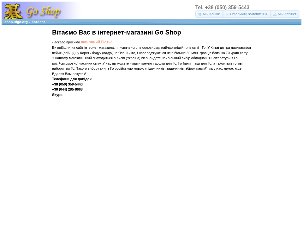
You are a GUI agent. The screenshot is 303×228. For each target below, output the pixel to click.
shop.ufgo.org (16, 22)
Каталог (38, 22)
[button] (209, 14)
